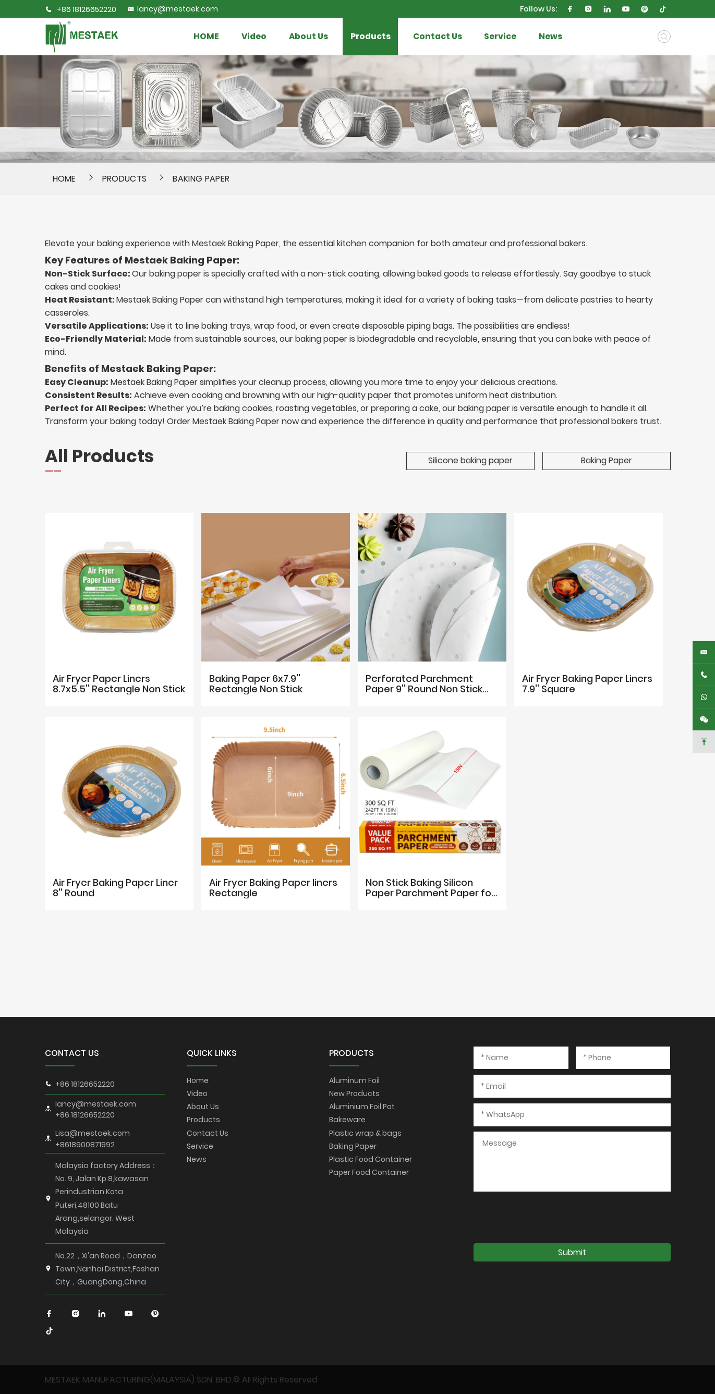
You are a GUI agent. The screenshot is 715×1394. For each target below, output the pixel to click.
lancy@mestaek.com (172, 9)
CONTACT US (72, 1053)
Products (370, 36)
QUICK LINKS (212, 1053)
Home (198, 1080)
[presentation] (553, 1217)
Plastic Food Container (370, 1159)
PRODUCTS (351, 1053)
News (550, 36)
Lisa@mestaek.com (92, 1133)
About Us (308, 36)
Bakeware (347, 1119)
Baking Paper (201, 179)
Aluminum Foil (354, 1080)
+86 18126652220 (86, 9)
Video (253, 36)
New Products (354, 1093)
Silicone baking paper (470, 460)
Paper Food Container (369, 1172)
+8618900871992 (85, 1144)
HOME (206, 36)
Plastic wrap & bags (365, 1133)
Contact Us (437, 36)
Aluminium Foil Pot (362, 1106)
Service (500, 36)
